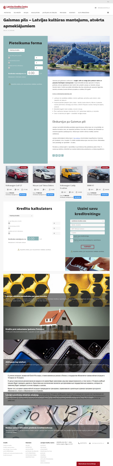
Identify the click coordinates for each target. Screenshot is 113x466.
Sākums (5, 30)
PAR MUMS (63, 12)
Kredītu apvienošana (8, 447)
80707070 (82, 443)
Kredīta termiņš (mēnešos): (15, 65)
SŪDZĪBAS (43, 455)
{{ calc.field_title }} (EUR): (15, 55)
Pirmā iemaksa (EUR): (14, 60)
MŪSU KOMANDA (45, 463)
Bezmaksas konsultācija (88, 464)
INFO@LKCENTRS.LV (96, 443)
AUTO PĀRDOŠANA (83, 12)
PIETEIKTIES (7, 12)
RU (108, 1)
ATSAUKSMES (43, 449)
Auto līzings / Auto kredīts (10, 449)
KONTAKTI (72, 12)
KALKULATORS (35, 12)
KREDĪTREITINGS (30, 457)
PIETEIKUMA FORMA (31, 455)
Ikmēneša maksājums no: (17, 74)
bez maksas (77, 138)
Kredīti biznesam (7, 455)
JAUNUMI (12, 30)
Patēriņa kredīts (7, 445)
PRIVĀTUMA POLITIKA (46, 451)
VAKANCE (42, 461)
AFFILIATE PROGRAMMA (46, 459)
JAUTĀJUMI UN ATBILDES (50, 12)
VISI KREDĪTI (17, 12)
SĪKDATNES (43, 457)
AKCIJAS (26, 12)
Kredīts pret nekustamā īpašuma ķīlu (13, 453)
